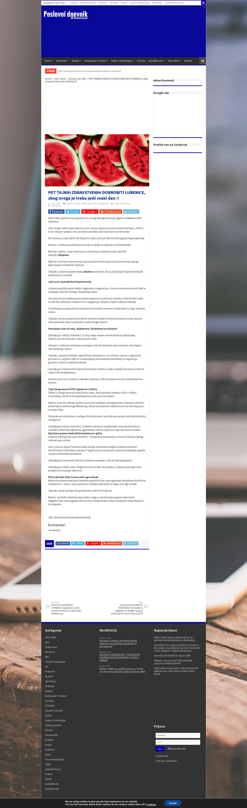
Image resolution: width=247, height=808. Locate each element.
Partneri (103, 3)
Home (48, 79)
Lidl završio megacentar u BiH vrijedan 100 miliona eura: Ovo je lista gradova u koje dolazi (176, 671)
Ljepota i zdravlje (77, 79)
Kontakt (114, 3)
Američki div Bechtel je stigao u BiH (172, 655)
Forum (124, 3)
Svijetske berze (53, 769)
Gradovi (49, 676)
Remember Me (177, 748)
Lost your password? (166, 761)
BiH (47, 657)
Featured (50, 671)
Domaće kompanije (55, 662)
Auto (47, 642)
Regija (48, 745)
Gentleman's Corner (174, 3)
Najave (48, 715)
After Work (173, 61)
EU (46, 666)
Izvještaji (49, 686)
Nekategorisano (89, 203)
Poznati (188, 61)
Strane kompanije (54, 759)
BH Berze (50, 652)
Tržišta (48, 774)
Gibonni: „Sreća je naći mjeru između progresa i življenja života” (173, 662)
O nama (73, 3)
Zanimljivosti (102, 203)
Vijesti (47, 61)
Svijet (48, 764)
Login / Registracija (139, 3)
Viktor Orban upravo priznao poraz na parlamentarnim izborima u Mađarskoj (89, 71)
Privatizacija (51, 735)
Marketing (157, 3)
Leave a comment (122, 203)
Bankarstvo (51, 647)
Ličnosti (141, 61)
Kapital (75, 61)
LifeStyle (50, 705)
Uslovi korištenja (88, 3)
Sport (48, 754)
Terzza (198, 800)
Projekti (49, 740)
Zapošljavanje (156, 61)
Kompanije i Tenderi (95, 61)
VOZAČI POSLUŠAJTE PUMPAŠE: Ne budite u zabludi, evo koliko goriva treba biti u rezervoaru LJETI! (126, 608)
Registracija (162, 756)
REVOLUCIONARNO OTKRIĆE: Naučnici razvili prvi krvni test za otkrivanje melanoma (67, 608)
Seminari (50, 749)
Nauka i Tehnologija (121, 61)
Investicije (61, 61)
